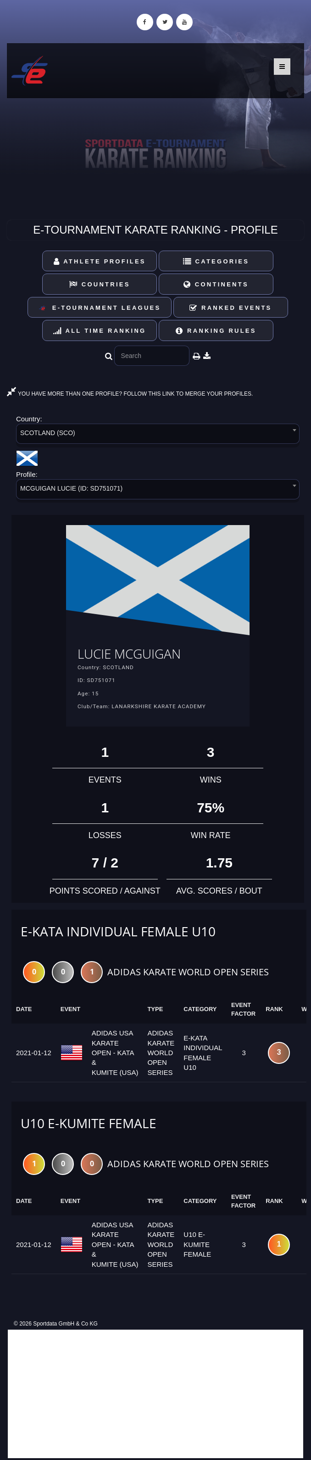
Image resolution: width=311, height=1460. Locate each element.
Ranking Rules (216, 330)
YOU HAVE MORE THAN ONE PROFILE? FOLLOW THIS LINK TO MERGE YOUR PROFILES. (130, 394)
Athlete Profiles (100, 261)
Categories (216, 261)
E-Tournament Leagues (100, 308)
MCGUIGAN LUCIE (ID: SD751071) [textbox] (71, 488)
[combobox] (158, 435)
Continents (216, 284)
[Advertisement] (155, 1394)
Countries (99, 284)
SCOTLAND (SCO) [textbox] (47, 432)
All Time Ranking (99, 330)
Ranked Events (230, 307)
